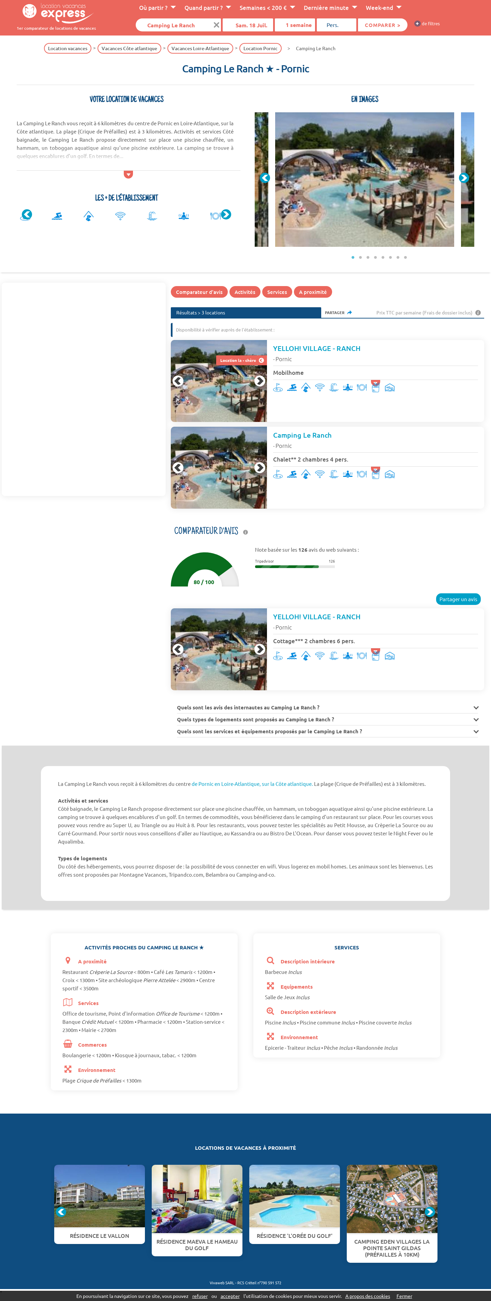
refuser (200, 1296)
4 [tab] (375, 257)
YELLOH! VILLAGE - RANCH (316, 348)
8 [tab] (405, 257)
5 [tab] (383, 257)
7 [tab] (398, 257)
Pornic (284, 359)
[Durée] (295, 24)
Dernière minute (326, 8)
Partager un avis (458, 599)
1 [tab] (353, 257)
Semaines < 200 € (263, 8)
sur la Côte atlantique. (287, 783)
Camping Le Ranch (302, 434)
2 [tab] (360, 257)
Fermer (404, 1296)
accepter (230, 1296)
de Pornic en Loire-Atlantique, (226, 783)
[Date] (248, 24)
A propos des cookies (367, 1296)
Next (226, 214)
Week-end (379, 8)
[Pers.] (336, 24)
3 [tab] (368, 257)
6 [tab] (390, 257)
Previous (27, 214)
